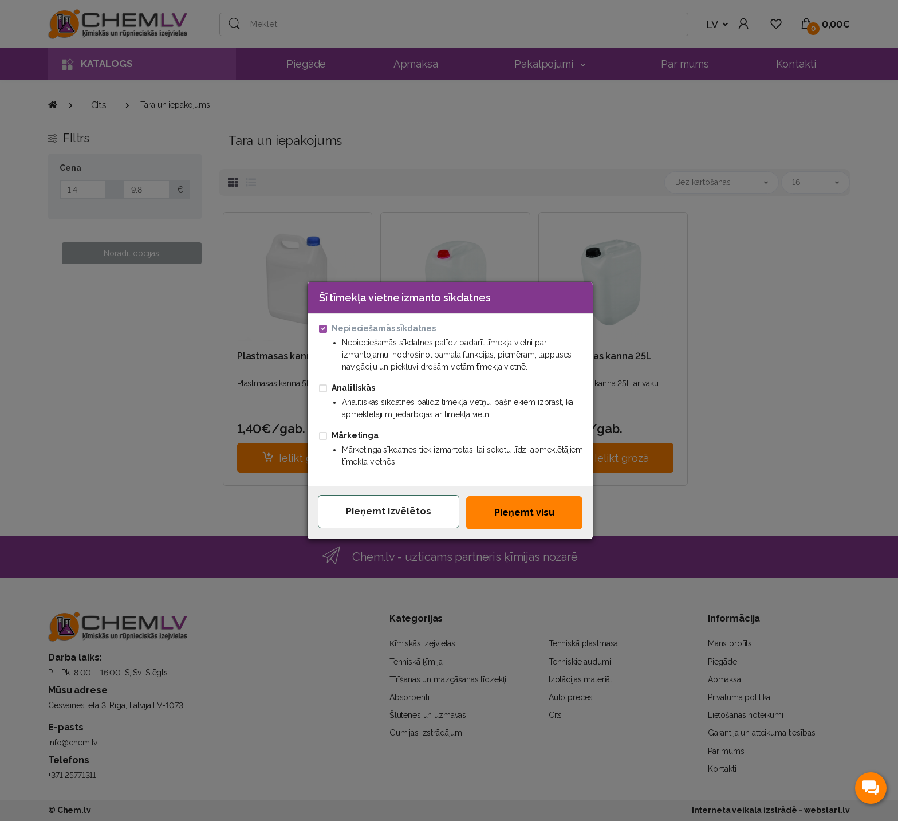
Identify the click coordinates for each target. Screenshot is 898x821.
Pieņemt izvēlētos (388, 511)
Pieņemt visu (524, 512)
